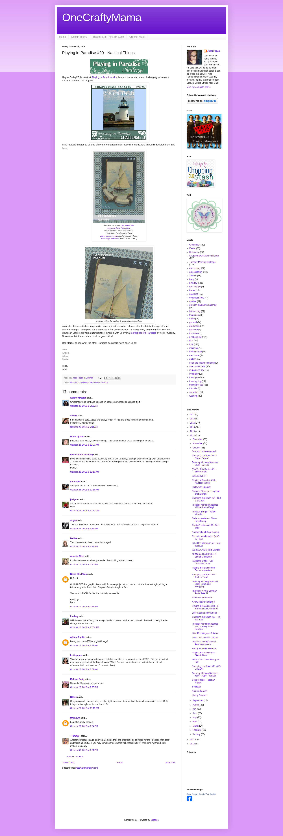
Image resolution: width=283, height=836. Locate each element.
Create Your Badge (207, 794)
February (197, 730)
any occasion (195, 272)
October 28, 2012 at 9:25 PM (84, 687)
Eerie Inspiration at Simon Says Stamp (204, 519)
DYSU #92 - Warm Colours (205, 637)
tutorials (193, 388)
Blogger (154, 820)
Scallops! (196, 686)
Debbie (73, 538)
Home (62, 36)
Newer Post (68, 762)
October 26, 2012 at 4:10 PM (84, 564)
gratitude (193, 329)
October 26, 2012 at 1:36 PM (84, 528)
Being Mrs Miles (78, 574)
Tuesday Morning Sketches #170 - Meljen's (205, 463)
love (191, 344)
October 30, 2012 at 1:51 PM (84, 750)
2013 (192, 431)
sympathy (194, 374)
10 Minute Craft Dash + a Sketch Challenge (204, 555)
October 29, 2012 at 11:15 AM (84, 708)
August (196, 705)
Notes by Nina (77, 436)
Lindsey (74, 616)
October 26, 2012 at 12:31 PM (84, 510)
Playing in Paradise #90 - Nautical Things (204, 481)
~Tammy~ (75, 736)
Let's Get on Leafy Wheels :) (205, 613)
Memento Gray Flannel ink (119, 228)
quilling (192, 359)
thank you (194, 377)
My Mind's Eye (128, 225)
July (195, 709)
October (197, 447)
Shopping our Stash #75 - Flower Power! (204, 456)
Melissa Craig (77, 679)
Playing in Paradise (102, 77)
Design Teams (79, 36)
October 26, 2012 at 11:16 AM (84, 489)
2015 (192, 423)
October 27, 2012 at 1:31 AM (84, 645)
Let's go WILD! (199, 476)
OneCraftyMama (102, 17)
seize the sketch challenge (202, 363)
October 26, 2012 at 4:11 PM (84, 606)
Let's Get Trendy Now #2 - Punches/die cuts (204, 642)
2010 (192, 743)
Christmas (194, 245)
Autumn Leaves (199, 691)
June (195, 713)
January (197, 734)
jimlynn (74, 499)
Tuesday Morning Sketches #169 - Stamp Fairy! (205, 506)
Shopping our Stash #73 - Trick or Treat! (204, 575)
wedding (193, 396)
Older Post (170, 762)
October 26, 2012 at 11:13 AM (84, 472)
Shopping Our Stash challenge (204, 256)
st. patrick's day (196, 370)
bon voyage (195, 286)
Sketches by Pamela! (202, 597)
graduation (194, 326)
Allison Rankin (77, 637)
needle (115, 236)
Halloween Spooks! (201, 487)
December (198, 439)
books (192, 290)
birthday (73, 382)
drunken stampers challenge (203, 305)
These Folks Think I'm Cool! (108, 36)
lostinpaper (76, 655)
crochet (192, 301)
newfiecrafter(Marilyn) (81, 454)
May (195, 717)
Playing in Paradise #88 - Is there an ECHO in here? (205, 607)
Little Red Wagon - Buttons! (205, 633)
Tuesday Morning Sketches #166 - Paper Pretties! (205, 674)
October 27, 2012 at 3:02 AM (84, 669)
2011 (192, 739)
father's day (195, 311)
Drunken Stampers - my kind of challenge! (205, 492)
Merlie (65, 359)
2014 (192, 427)
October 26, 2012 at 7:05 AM (84, 406)
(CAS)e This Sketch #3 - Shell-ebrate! (203, 470)
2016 (192, 418)
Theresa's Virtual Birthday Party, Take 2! (204, 592)
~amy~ (73, 415)
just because (195, 337)
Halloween (194, 252)
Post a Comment (75, 756)
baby (191, 279)
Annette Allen (77, 556)
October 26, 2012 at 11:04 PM (84, 627)
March (196, 726)
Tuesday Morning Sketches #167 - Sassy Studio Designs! (205, 626)
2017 (192, 414)
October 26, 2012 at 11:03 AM (84, 445)
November (198, 443)
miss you (193, 348)
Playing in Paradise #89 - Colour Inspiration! (204, 569)
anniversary (195, 268)
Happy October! (199, 695)
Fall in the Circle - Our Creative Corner (202, 562)
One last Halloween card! (204, 451)
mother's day (195, 351)
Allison (65, 356)
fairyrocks (75, 481)
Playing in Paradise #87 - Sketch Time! (204, 653)
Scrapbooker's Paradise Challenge (93, 382)
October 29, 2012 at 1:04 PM (84, 726)
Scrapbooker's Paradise (144, 332)
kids (191, 340)
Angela (65, 352)
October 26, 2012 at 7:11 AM (84, 427)
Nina (114, 77)
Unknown (75, 718)
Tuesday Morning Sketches (202, 262)
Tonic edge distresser (110, 239)
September (198, 700)
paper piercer (106, 236)
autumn (193, 275)
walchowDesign (78, 398)
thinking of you (196, 385)
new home (194, 355)
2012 (192, 435)
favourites (194, 315)
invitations (194, 333)
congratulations (196, 298)
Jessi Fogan (213, 51)
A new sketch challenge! (203, 602)
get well (193, 322)
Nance (73, 697)
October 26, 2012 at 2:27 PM (84, 546)
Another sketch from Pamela (205, 532)
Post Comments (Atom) (86, 768)
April (195, 721)
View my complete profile (199, 87)
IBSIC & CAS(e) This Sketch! (206, 550)
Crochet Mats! (137, 36)
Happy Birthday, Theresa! (204, 648)
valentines (194, 392)
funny (192, 318)
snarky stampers (197, 366)
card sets (193, 294)
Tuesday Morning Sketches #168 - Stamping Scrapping (205, 584)
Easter (192, 248)
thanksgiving (195, 381)
